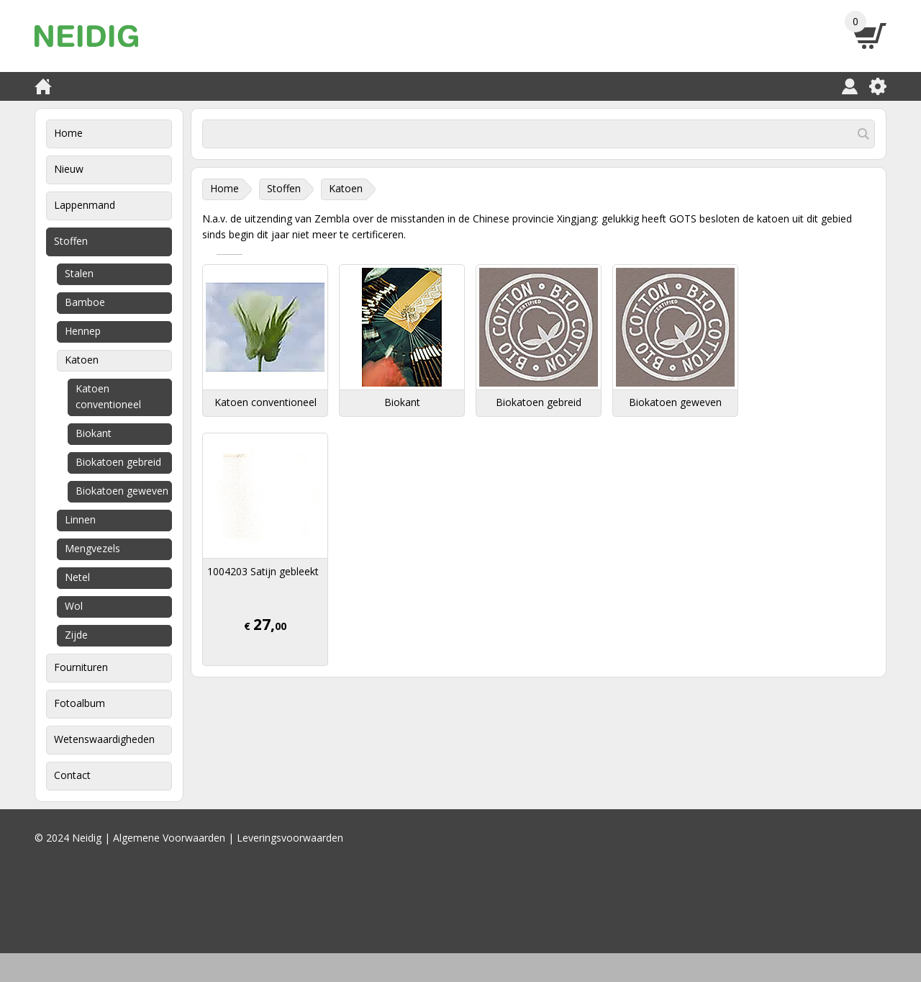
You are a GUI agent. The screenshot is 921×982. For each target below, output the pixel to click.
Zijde (76, 634)
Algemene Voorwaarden (169, 837)
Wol (74, 606)
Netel (77, 577)
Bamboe (85, 302)
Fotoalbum (79, 703)
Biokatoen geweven (122, 490)
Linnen (80, 519)
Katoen (82, 359)
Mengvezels (92, 548)
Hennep (83, 331)
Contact (72, 775)
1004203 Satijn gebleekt (263, 571)
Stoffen (71, 241)
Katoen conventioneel (108, 396)
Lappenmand (84, 205)
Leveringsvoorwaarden (290, 837)
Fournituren (81, 667)
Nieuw (68, 169)
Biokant (94, 433)
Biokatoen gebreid (118, 462)
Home (68, 133)
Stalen (79, 273)
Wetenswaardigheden (104, 739)
